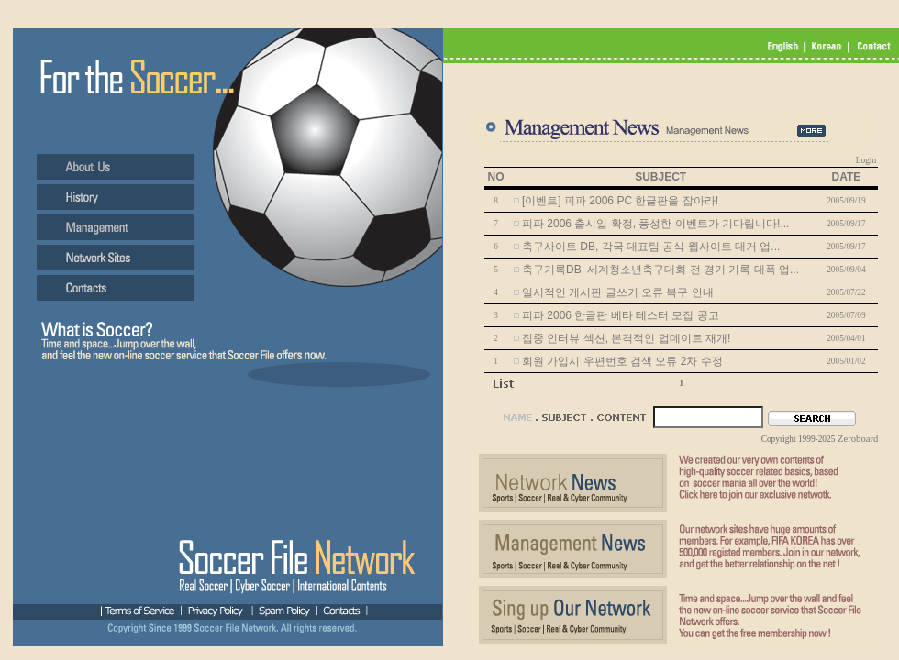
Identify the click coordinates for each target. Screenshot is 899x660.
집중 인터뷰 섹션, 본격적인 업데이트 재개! (626, 338)
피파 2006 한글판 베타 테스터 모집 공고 (620, 315)
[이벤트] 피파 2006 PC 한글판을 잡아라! (620, 200)
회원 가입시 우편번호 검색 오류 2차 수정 (622, 361)
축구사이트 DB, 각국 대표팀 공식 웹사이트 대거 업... (651, 246)
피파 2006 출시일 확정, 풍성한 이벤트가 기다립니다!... (655, 223)
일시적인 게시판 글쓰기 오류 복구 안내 (618, 292)
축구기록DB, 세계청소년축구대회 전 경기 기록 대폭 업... (660, 269)
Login (865, 160)
